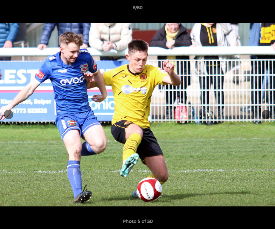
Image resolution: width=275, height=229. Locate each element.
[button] (263, 9)
